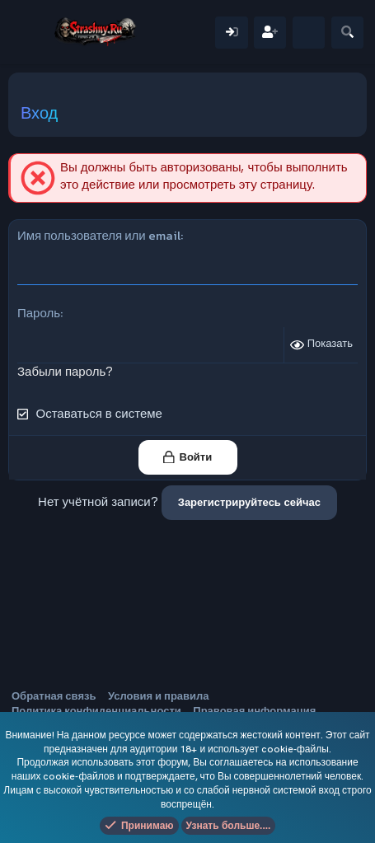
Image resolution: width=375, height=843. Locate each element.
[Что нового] (309, 32)
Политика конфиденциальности (96, 711)
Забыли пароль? (65, 371)
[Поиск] (347, 32)
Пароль (38, 312)
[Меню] (31, 32)
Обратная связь (54, 696)
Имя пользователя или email (98, 235)
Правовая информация (254, 711)
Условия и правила (158, 696)
